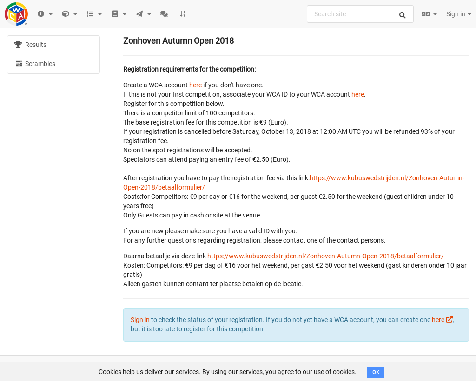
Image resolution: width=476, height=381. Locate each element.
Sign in (458, 14)
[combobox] (360, 14)
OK (375, 372)
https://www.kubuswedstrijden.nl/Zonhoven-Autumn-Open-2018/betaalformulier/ (325, 256)
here (195, 85)
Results (30, 44)
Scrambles (34, 63)
